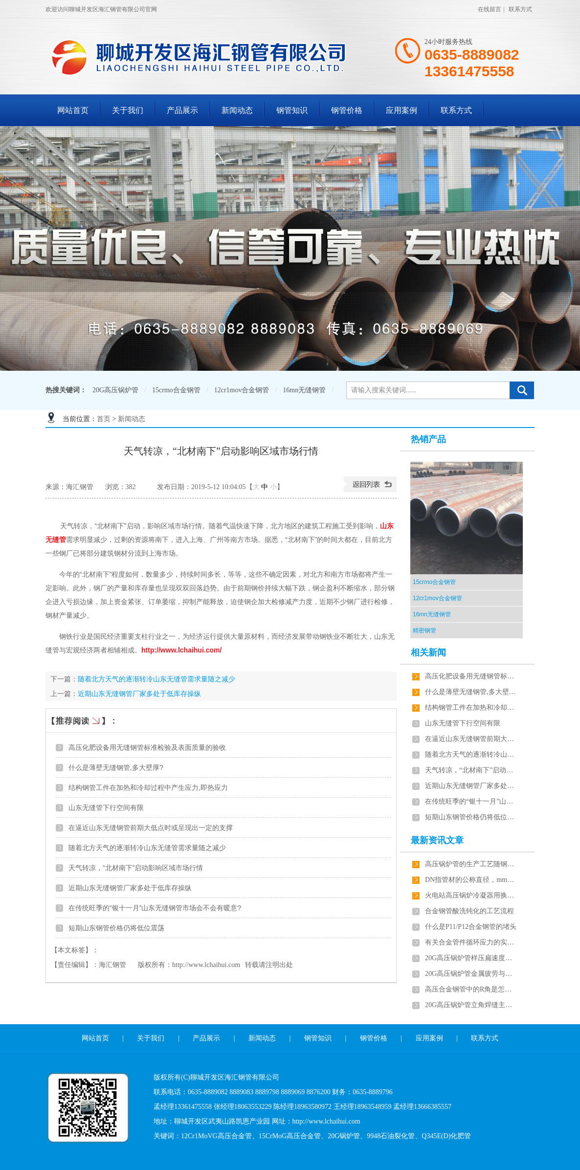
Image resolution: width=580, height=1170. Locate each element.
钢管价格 (346, 110)
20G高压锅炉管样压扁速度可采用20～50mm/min (471, 958)
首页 (104, 419)
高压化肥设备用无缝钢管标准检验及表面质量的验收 (147, 747)
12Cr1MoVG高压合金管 (216, 1136)
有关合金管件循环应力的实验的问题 (471, 942)
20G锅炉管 (344, 1136)
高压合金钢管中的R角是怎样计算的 (471, 989)
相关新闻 (428, 652)
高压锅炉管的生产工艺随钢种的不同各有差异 (471, 864)
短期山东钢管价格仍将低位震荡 (116, 928)
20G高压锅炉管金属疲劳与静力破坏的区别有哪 (471, 973)
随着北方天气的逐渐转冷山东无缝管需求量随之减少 (156, 679)
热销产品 (428, 439)
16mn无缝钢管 (304, 390)
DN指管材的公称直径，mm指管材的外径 (471, 879)
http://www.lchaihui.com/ (181, 650)
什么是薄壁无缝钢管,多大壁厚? (115, 767)
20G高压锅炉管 (115, 390)
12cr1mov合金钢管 (241, 390)
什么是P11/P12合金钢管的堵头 (470, 926)
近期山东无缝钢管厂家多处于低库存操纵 (139, 694)
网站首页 (73, 110)
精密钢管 (424, 630)
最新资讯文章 (437, 840)
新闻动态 (237, 110)
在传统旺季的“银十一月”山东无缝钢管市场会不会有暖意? (154, 908)
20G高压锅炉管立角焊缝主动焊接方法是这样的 (471, 1005)
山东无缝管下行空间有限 (106, 807)
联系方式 (520, 9)
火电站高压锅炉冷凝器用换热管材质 (471, 895)
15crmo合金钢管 (176, 390)
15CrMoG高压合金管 (290, 1136)
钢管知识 (292, 110)
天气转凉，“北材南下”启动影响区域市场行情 (135, 868)
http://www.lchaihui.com (206, 964)
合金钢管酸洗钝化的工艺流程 (469, 911)
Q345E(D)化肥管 (446, 1136)
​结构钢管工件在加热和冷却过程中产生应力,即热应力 (148, 787)
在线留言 (489, 9)
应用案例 (401, 110)
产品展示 (182, 110)
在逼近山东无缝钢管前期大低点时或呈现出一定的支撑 (150, 828)
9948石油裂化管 (391, 1136)
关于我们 (127, 110)
